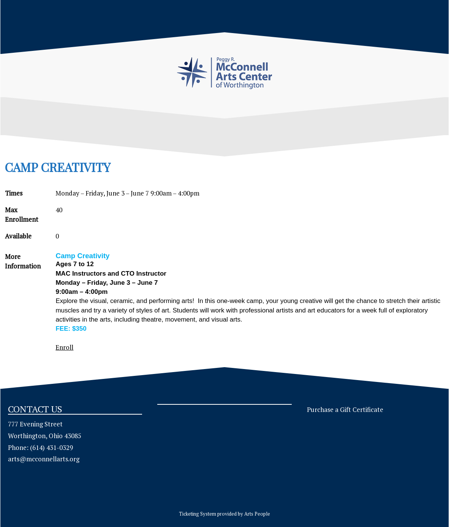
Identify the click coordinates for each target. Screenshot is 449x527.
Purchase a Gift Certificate (345, 409)
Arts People (257, 513)
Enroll (64, 347)
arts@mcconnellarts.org (43, 458)
